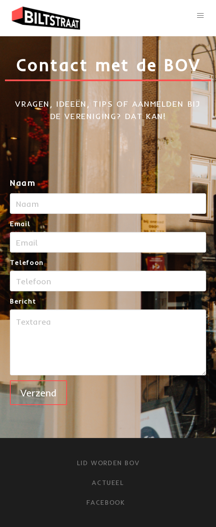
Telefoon (27, 262)
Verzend (38, 392)
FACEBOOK (105, 502)
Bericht (23, 301)
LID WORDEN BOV (108, 463)
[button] (200, 15)
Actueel (108, 482)
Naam (22, 183)
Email (20, 224)
